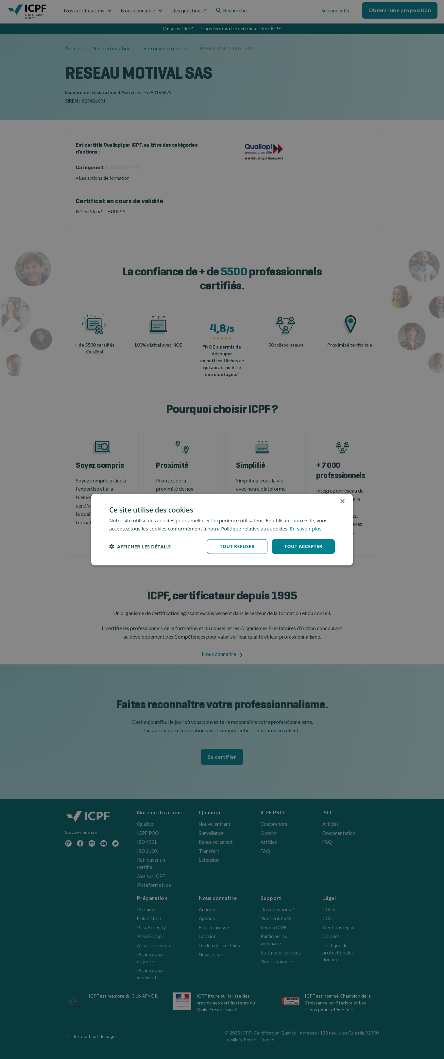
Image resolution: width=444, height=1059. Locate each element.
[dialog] (222, 529)
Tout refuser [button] (237, 546)
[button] (140, 546)
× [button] (342, 501)
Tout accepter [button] (303, 546)
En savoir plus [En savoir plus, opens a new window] (306, 528)
